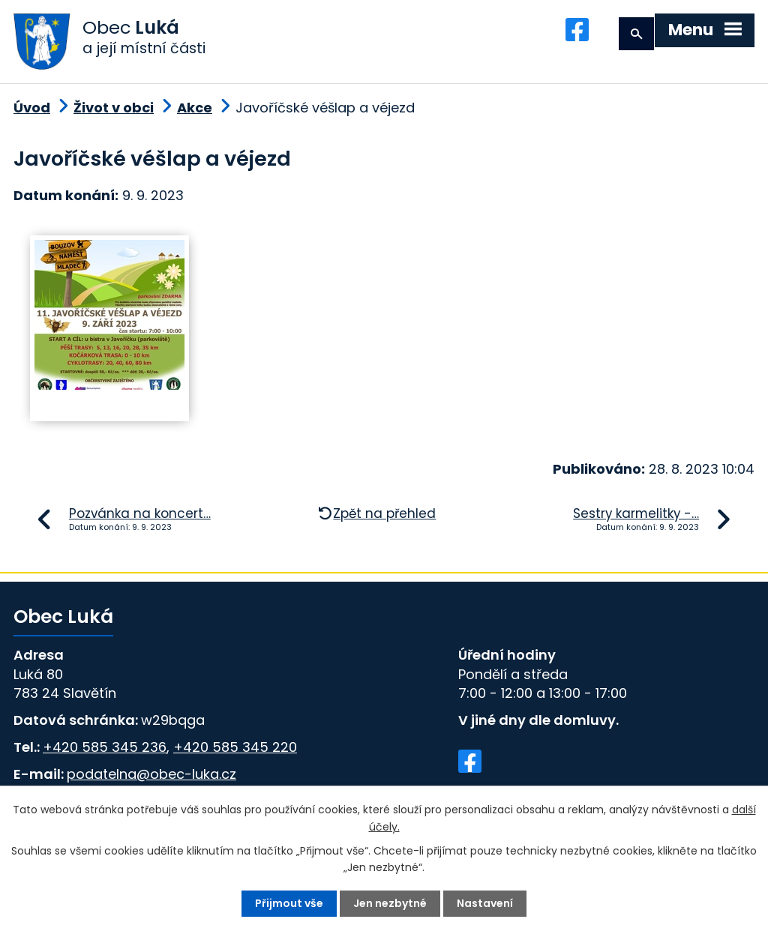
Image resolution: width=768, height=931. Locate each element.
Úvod (32, 109)
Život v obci (114, 109)
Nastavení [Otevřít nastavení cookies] (485, 903)
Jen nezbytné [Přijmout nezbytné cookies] (390, 903)
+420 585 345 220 (235, 747)
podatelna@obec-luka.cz (151, 774)
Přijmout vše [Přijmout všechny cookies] (289, 903)
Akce (194, 109)
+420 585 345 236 (104, 747)
